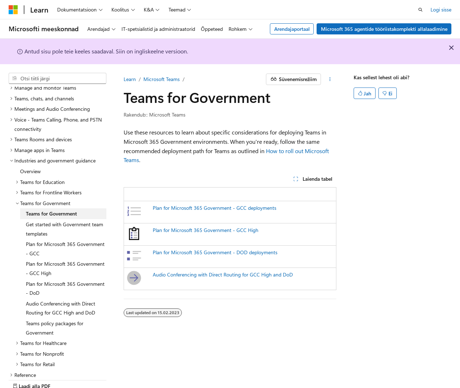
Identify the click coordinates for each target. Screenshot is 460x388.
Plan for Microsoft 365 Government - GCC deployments (214, 207)
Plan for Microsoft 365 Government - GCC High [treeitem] (65, 243)
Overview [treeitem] (30, 146)
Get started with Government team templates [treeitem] (64, 204)
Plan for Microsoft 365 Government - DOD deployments (215, 252)
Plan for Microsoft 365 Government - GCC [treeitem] (65, 224)
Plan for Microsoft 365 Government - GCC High (205, 230)
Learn (130, 79)
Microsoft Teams (161, 79)
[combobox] (57, 78)
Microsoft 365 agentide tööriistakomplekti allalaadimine (384, 28)
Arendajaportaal (292, 28)
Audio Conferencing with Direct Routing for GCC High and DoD (223, 274)
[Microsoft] (13, 9)
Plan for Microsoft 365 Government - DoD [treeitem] (65, 263)
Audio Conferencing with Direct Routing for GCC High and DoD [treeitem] (60, 283)
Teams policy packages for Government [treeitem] (54, 303)
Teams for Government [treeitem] (51, 188)
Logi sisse (441, 9)
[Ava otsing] (420, 9)
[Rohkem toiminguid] (330, 79)
